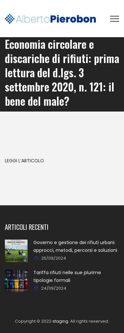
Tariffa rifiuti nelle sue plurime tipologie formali (67, 276)
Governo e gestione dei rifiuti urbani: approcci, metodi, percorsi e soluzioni (75, 246)
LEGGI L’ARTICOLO (24, 160)
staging (60, 321)
